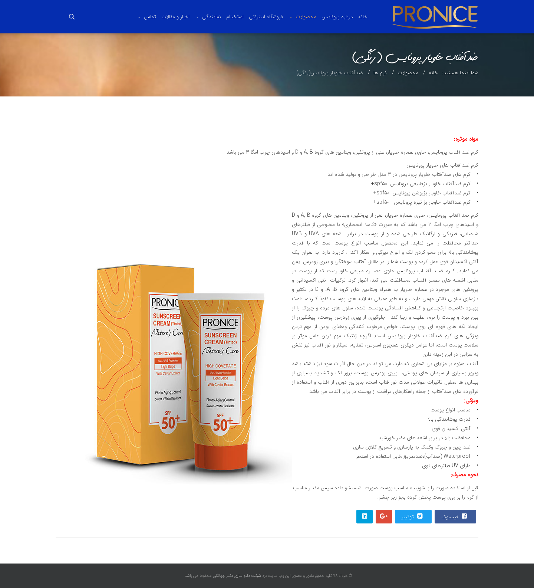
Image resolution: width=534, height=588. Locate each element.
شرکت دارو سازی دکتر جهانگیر (236, 576)
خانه (362, 17)
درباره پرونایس (337, 17)
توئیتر (413, 516)
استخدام (235, 17)
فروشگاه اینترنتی (266, 17)
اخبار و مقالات (175, 17)
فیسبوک (455, 516)
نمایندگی (211, 17)
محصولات (306, 17)
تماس (150, 17)
